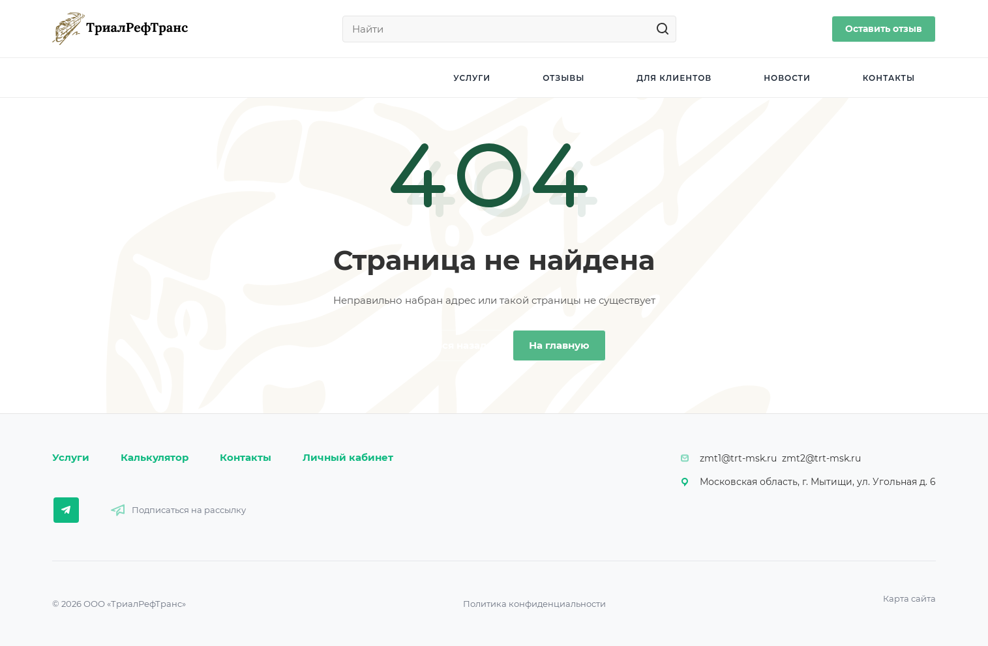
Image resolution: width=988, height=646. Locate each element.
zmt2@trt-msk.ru (821, 458)
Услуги (70, 457)
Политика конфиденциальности (534, 603)
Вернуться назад (442, 345)
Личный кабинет (348, 457)
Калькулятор (154, 457)
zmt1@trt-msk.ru (738, 458)
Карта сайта (909, 598)
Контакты (245, 457)
